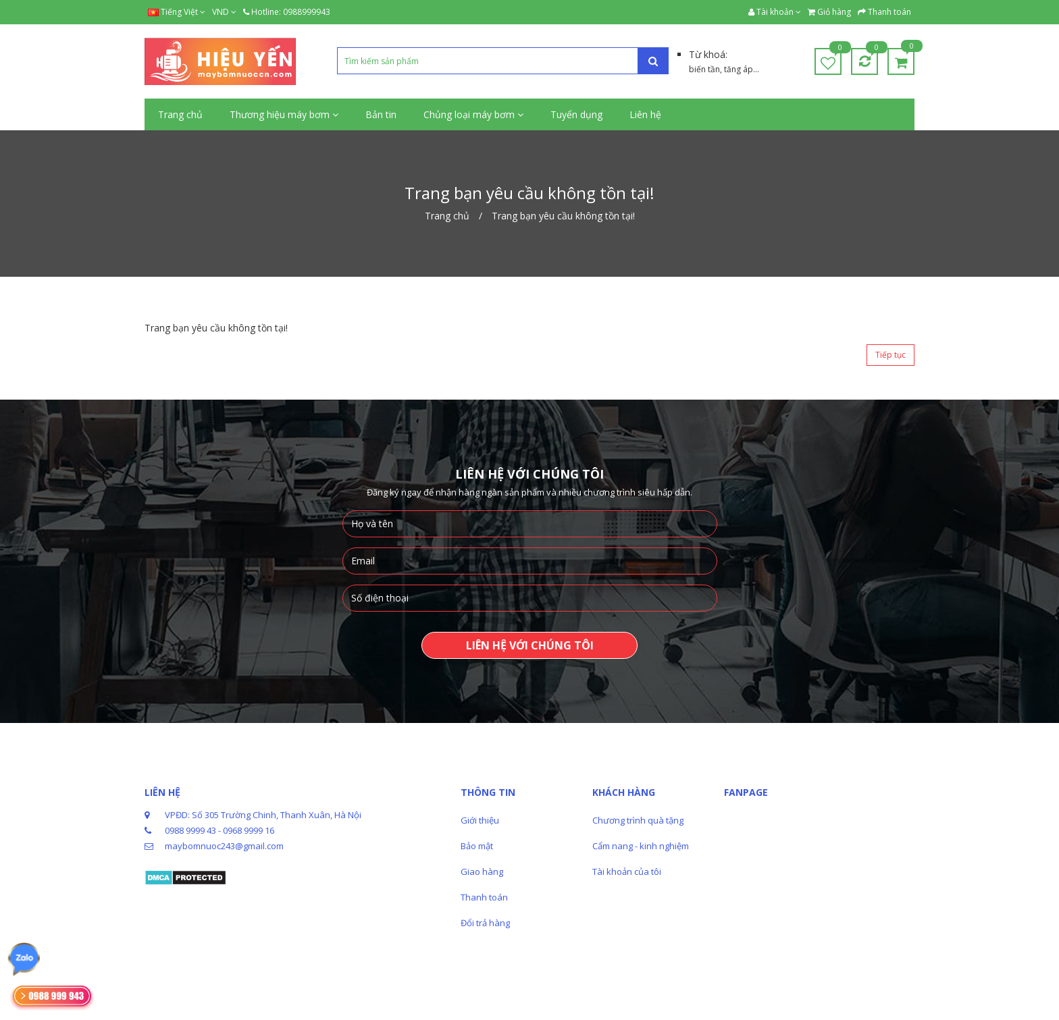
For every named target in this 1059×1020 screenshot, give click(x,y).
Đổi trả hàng (485, 923)
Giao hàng (482, 871)
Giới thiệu (480, 820)
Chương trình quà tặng (637, 820)
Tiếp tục (890, 354)
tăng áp (738, 69)
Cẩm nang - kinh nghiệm (640, 846)
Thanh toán (484, 897)
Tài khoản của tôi (626, 871)
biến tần (704, 69)
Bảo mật (477, 846)
